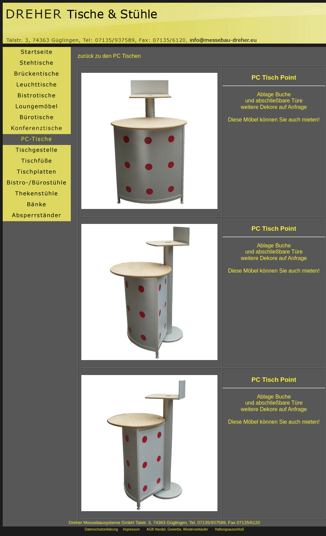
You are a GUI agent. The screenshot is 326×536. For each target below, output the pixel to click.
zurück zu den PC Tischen (109, 56)
